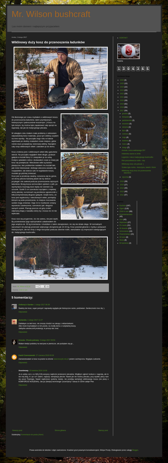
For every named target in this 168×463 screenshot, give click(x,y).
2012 (122, 195)
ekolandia (23, 320)
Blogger (135, 450)
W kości (122, 237)
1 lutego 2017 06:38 (42, 305)
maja (124, 137)
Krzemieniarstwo (125, 214)
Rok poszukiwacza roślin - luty (133, 161)
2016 (122, 181)
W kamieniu (124, 243)
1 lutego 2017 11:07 (35, 320)
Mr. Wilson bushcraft (51, 14)
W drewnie (123, 228)
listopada (125, 117)
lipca (124, 131)
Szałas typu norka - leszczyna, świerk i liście (139, 167)
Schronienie (124, 231)
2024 (122, 87)
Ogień (121, 208)
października (127, 120)
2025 (122, 83)
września (125, 124)
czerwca (125, 134)
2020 (122, 100)
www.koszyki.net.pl (61, 359)
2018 (122, 107)
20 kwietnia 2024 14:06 (38, 371)
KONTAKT (123, 38)
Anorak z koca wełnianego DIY (133, 150)
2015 (122, 185)
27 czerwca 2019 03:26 (45, 355)
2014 (122, 188)
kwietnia (125, 141)
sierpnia (125, 127)
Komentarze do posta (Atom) (32, 435)
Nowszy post (17, 430)
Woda (121, 240)
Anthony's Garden (26, 305)
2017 (122, 111)
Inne (121, 219)
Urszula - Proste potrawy (29, 340)
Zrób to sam (23, 290)
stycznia (125, 177)
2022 (122, 94)
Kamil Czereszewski (27, 355)
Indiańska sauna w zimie (131, 154)
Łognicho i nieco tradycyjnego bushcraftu (137, 157)
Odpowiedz (23, 312)
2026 (122, 80)
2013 (122, 192)
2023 (122, 90)
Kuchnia (122, 206)
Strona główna (60, 430)
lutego (124, 147)
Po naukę (123, 225)
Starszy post (103, 430)
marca (124, 144)
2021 (122, 97)
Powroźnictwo (124, 234)
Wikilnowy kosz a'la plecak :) (133, 164)
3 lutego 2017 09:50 (47, 340)
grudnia (125, 114)
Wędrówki (123, 222)
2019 (122, 104)
